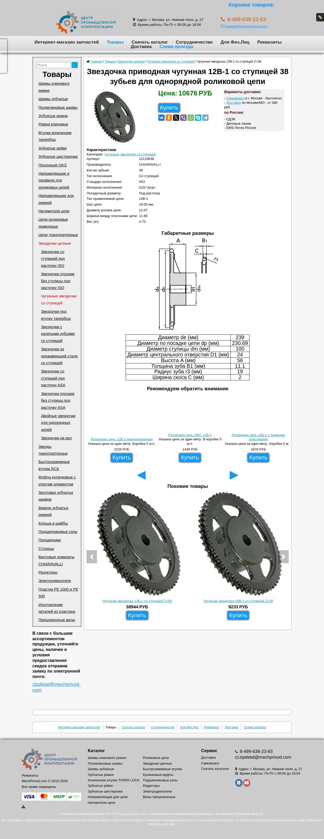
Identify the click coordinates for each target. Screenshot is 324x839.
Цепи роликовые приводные (53, 222)
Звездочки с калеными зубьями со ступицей (58, 334)
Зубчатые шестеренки (58, 156)
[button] (91, 556)
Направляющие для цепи (108, 797)
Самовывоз (235, 98)
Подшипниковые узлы (57, 532)
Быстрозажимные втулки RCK (54, 465)
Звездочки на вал (56, 438)
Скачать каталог (150, 42)
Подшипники (49, 540)
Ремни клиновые (53, 124)
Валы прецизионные (159, 797)
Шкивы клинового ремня (54, 86)
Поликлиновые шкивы (58, 107)
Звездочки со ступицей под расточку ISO (53, 259)
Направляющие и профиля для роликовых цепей (54, 180)
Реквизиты (269, 42)
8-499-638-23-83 (256, 751)
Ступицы (46, 549)
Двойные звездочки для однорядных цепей (58, 423)
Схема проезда (176, 46)
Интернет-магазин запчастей (66, 42)
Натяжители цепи (54, 211)
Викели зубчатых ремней (53, 511)
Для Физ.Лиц (235, 42)
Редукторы (47, 572)
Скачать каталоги (215, 769)
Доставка (141, 46)
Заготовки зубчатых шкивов (55, 495)
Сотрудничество (194, 42)
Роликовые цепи (156, 758)
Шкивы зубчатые (53, 99)
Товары (115, 42)
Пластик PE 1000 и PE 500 (58, 592)
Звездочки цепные (54, 243)
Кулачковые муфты (158, 775)
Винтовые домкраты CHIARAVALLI (56, 560)
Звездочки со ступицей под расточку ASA (53, 378)
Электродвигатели (54, 581)
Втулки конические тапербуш (55, 136)
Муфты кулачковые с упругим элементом (57, 480)
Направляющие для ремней (56, 199)
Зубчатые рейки (52, 148)
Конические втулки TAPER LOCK (114, 780)
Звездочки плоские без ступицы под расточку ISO (57, 281)
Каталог (96, 750)
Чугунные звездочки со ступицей (59, 299)
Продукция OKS (52, 165)
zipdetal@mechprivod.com (244, 26)
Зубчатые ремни (53, 116)
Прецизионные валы (56, 620)
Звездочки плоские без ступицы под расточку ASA (57, 401)
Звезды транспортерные (53, 450)
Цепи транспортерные (58, 235)
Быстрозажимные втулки (162, 769)
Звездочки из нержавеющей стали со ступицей (59, 356)
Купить (169, 107)
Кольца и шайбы (53, 523)
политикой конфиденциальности (169, 820)
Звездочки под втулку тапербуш (56, 314)
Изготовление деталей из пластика (56, 608)
